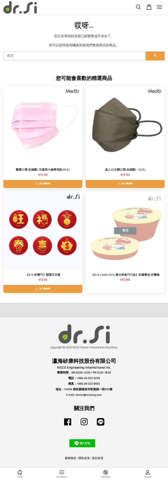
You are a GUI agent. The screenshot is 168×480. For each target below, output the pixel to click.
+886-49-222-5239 (88, 378)
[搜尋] (74, 55)
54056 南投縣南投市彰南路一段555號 (88, 389)
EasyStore (111, 347)
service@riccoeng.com (88, 395)
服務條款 (70, 458)
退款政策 (97, 458)
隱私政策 (84, 458)
